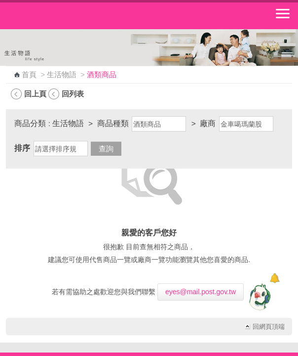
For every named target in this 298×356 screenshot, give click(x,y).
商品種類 (113, 123)
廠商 (208, 123)
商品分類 (30, 123)
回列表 (73, 93)
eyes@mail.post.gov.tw (200, 292)
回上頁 (35, 93)
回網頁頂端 (269, 326)
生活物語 (61, 75)
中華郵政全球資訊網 (61, 16)
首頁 (29, 75)
